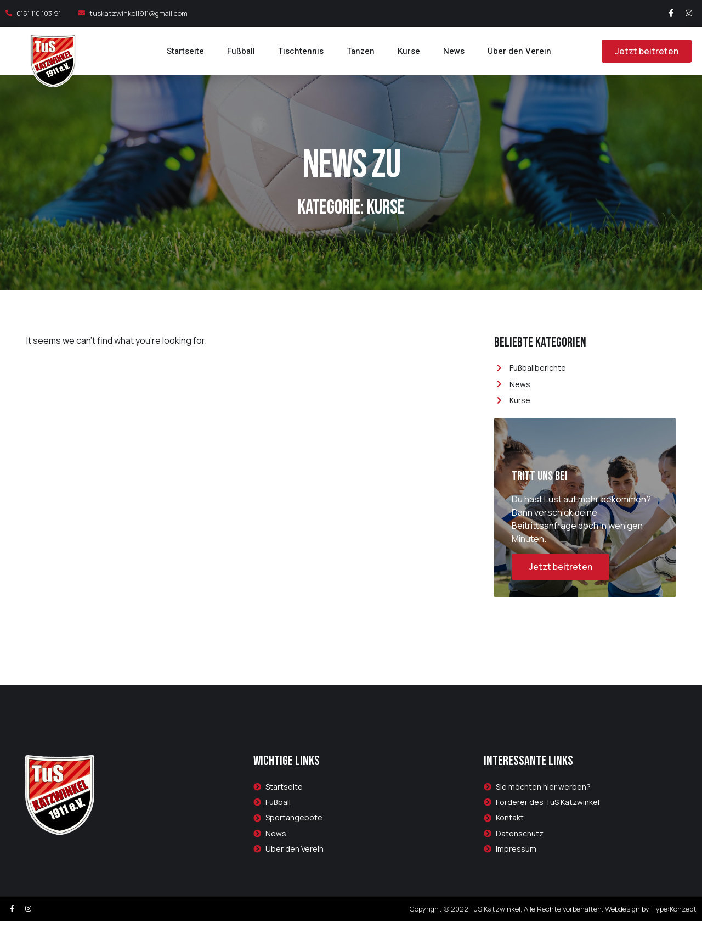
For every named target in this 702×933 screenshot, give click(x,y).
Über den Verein (519, 51)
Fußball (241, 51)
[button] (643, 51)
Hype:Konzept (674, 921)
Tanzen (361, 51)
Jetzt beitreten (560, 579)
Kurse (409, 51)
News (454, 51)
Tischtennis (301, 51)
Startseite (185, 51)
